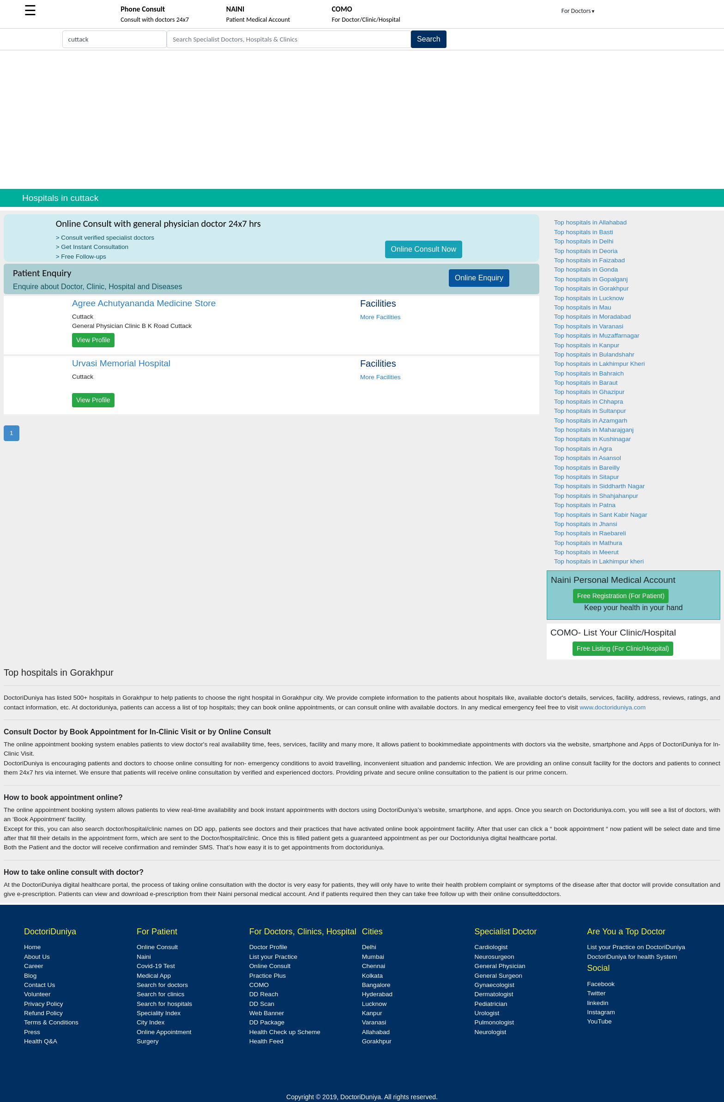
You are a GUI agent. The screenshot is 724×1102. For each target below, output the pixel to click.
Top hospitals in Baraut (586, 382)
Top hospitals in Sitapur (586, 476)
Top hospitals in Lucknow (589, 298)
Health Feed (266, 1041)
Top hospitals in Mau (582, 307)
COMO (259, 984)
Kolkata (372, 975)
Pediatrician (491, 1003)
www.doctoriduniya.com (613, 707)
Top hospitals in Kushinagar (592, 439)
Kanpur (372, 1013)
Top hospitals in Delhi (583, 241)
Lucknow (374, 1003)
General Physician (500, 966)
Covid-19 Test (156, 966)
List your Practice (273, 956)
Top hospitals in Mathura (588, 542)
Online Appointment (164, 1032)
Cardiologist (491, 947)
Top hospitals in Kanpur (586, 345)
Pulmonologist (494, 1022)
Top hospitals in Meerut (586, 552)
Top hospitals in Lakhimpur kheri (599, 561)
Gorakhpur (377, 1041)
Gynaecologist (494, 984)
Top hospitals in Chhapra (588, 401)
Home (32, 947)
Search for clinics (161, 994)
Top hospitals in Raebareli (590, 533)
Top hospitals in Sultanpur (590, 410)
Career (33, 966)
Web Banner (266, 1013)
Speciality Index (159, 1013)
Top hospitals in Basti (583, 232)
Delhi (369, 947)
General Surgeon (499, 975)
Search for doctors (162, 984)
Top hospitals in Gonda (586, 269)
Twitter (596, 993)
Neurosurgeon (494, 956)
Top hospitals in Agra (583, 448)
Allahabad (376, 1032)
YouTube (599, 1021)
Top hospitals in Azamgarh (590, 420)
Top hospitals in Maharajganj (594, 429)
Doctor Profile (268, 947)
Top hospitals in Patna (584, 505)
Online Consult (157, 947)
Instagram (601, 1012)
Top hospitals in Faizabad (589, 260)
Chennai (374, 966)
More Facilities (380, 317)
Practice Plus (267, 975)
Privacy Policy (43, 1003)
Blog (30, 975)
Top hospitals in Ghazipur (589, 391)
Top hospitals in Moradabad (592, 316)
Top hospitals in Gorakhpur (591, 288)
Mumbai (373, 956)
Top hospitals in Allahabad (590, 222)
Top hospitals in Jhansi (585, 524)
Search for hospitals (164, 1003)
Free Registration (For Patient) (620, 595)
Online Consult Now (423, 249)
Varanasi (374, 1022)
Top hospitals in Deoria (586, 251)
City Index (150, 1022)
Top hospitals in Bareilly (587, 467)
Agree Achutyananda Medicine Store (144, 303)
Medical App (154, 975)
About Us (37, 956)
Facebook (601, 984)
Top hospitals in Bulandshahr (594, 354)
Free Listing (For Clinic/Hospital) (623, 648)
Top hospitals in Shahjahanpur (596, 495)
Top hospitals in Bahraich (589, 373)
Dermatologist (494, 994)
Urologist (487, 1013)
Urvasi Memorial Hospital (121, 363)
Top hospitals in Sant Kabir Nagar (600, 514)
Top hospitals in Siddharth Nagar (599, 486)
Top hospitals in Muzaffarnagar (597, 335)
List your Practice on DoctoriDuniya (636, 947)
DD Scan (261, 1003)
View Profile (93, 340)
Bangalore (376, 984)
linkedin (597, 1002)
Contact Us (39, 984)
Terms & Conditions (51, 1022)
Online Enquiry (479, 278)
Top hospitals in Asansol (587, 457)
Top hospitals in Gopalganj (590, 279)
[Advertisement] (362, 119)
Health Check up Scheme (284, 1032)
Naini (144, 956)
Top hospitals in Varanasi (588, 326)
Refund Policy (43, 1013)
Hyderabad (377, 994)
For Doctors (578, 11)
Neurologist (491, 1032)
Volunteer (37, 994)
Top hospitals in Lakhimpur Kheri (599, 363)
